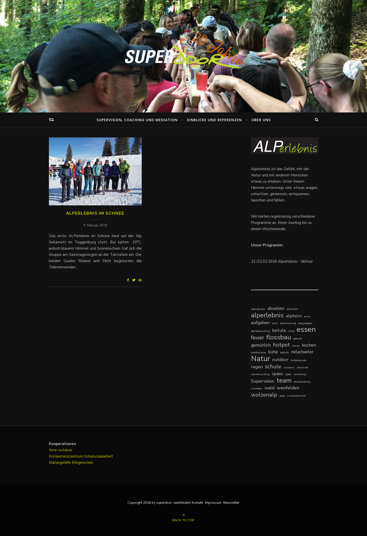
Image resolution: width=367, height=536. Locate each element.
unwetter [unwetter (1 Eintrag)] (256, 388)
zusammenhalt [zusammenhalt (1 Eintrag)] (296, 396)
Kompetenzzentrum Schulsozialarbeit (81, 456)
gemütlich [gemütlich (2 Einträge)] (261, 345)
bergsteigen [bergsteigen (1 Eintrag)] (305, 323)
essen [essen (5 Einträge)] (306, 329)
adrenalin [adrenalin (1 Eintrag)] (292, 309)
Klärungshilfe (60, 462)
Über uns (261, 119)
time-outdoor (60, 450)
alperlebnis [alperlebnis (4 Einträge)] (267, 315)
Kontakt (197, 503)
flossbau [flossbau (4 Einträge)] (278, 337)
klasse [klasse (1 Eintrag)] (296, 346)
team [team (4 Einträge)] (284, 380)
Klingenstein (82, 462)
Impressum (213, 503)
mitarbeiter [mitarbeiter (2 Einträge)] (302, 352)
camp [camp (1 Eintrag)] (291, 331)
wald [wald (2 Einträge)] (269, 388)
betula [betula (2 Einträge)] (279, 330)
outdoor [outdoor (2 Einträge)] (280, 360)
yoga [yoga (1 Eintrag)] (282, 396)
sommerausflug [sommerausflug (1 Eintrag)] (260, 374)
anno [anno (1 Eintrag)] (307, 316)
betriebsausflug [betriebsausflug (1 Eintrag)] (260, 331)
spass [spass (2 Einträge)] (277, 374)
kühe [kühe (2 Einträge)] (273, 352)
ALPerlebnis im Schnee (95, 213)
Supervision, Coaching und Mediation (137, 119)
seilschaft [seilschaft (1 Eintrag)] (302, 367)
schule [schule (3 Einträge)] (273, 366)
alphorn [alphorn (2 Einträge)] (294, 316)
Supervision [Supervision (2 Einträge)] (262, 381)
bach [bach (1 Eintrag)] (275, 323)
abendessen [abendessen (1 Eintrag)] (258, 309)
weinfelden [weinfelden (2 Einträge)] (288, 388)
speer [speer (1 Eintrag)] (288, 374)
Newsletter (231, 503)
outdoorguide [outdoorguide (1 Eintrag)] (298, 360)
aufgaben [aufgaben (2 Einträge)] (260, 323)
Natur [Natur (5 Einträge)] (260, 359)
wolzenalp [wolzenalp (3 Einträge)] (264, 395)
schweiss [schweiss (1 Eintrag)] (288, 367)
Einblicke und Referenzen (214, 119)
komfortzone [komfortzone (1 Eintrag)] (258, 352)
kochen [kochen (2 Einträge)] (309, 345)
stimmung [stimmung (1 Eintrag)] (300, 374)
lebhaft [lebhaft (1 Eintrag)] (284, 352)
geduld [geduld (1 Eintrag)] (297, 338)
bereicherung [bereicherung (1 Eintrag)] (288, 323)
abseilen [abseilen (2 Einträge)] (275, 308)
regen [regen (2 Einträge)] (257, 367)
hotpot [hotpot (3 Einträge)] (281, 345)
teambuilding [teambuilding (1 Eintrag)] (302, 382)
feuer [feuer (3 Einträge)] (257, 337)
